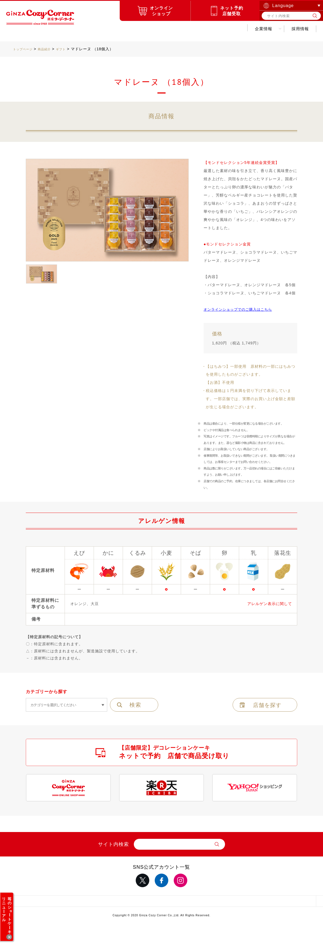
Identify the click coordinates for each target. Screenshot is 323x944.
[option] (107, 210)
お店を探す (126, 28)
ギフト (70, 49)
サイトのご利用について (161, 902)
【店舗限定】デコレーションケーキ (174, 752)
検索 (135, 705)
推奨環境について (223, 902)
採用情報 (259, 28)
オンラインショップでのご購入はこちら (240, 309)
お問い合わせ (296, 28)
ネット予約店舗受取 (231, 11)
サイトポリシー (100, 902)
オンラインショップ (161, 11)
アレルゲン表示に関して (269, 604)
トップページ (25, 49)
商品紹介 (91, 28)
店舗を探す (267, 705)
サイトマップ (38, 902)
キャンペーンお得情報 (175, 28)
